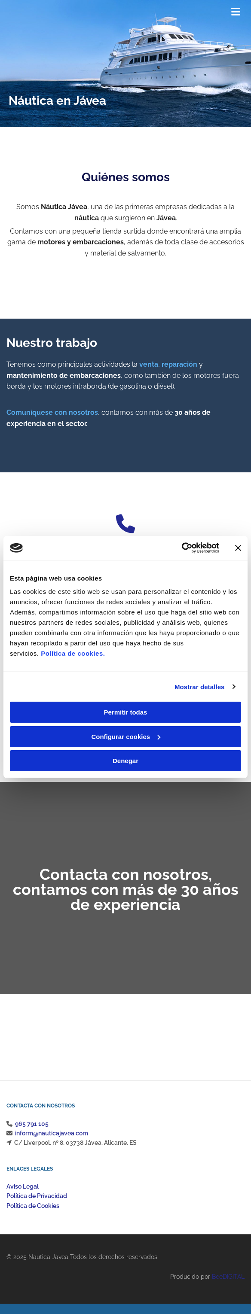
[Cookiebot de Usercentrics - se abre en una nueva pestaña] (181, 548)
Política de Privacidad (36, 1195)
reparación (179, 364)
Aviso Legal (22, 1186)
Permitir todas (125, 712)
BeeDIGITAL (228, 1276)
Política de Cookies (32, 1205)
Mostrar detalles (199, 686)
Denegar (125, 760)
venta (148, 364)
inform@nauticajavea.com (51, 1133)
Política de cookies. (73, 653)
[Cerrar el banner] (238, 548)
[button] (205, 12)
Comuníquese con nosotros (52, 412)
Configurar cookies (125, 736)
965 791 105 (32, 1123)
